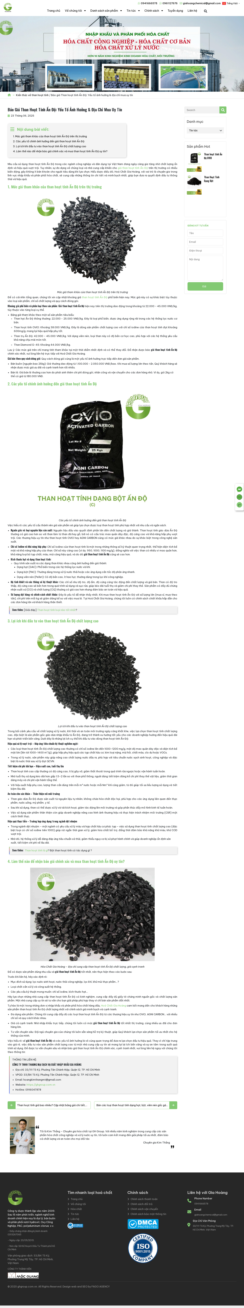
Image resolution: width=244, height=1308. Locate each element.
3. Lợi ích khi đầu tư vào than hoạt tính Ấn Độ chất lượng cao (49, 146)
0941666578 (149, 3)
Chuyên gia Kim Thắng (156, 1142)
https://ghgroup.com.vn (41, 1084)
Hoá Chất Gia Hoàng (113, 1005)
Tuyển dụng (175, 10)
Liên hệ (192, 10)
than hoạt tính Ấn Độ (94, 297)
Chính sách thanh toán (142, 1199)
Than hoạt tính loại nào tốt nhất (56, 610)
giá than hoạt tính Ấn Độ (133, 167)
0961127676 (170, 3)
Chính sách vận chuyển (142, 1209)
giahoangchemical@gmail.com (202, 3)
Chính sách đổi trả (139, 1204)
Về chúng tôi (73, 10)
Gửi (204, 286)
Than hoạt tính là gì (36, 850)
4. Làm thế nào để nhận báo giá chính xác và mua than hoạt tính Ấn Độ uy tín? (60, 151)
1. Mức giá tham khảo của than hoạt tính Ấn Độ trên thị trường (50, 136)
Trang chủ (53, 10)
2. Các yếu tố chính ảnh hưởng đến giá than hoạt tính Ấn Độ (48, 141)
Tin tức (131, 10)
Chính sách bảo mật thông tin (146, 1214)
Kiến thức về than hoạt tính (32, 95)
